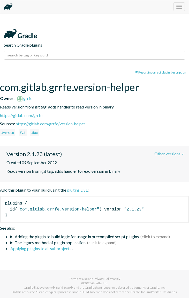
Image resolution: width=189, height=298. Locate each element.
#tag (34, 132)
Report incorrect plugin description (160, 72)
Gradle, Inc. (100, 283)
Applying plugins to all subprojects (41, 248)
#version (7, 132)
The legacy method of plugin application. (50, 242)
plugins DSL (77, 189)
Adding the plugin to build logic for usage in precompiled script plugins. (77, 236)
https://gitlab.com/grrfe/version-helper (50, 123)
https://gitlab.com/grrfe (21, 115)
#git (22, 132)
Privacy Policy (103, 279)
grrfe (24, 98)
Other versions (169, 153)
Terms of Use (78, 279)
